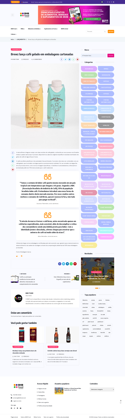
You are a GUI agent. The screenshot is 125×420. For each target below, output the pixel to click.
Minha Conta (42, 399)
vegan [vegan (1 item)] (84, 336)
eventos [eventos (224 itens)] (85, 311)
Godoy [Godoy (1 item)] (108, 311)
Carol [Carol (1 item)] (93, 303)
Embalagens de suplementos (89, 118)
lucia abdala (89, 161)
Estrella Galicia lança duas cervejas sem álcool (62, 351)
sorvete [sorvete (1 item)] (109, 325)
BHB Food (13, 29)
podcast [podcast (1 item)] (94, 325)
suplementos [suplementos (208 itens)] (86, 329)
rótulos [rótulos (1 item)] (101, 325)
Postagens (41, 395)
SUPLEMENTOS (106, 230)
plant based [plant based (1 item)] (85, 325)
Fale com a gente (43, 402)
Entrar (111, 31)
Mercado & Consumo (89, 169)
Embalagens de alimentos (106, 110)
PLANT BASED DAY (89, 216)
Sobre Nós (41, 392)
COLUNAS (89, 94)
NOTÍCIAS (106, 193)
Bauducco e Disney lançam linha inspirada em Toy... (44, 2)
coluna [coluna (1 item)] (93, 307)
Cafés (106, 81)
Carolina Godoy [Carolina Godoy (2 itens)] (101, 303)
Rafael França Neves (106, 223)
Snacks (89, 230)
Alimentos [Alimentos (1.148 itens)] (85, 300)
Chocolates (106, 87)
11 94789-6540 (16, 395)
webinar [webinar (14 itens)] (99, 336)
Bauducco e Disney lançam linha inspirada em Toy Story (96, 277)
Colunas (13, 34)
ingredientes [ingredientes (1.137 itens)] (86, 314)
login (24, 316)
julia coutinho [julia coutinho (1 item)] (86, 318)
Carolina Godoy (89, 87)
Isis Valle (89, 140)
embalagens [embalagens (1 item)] (101, 307)
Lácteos (89, 146)
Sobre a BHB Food (26, 417)
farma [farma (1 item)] (91, 311)
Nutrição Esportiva (89, 209)
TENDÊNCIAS (106, 237)
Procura (111, 55)
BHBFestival (64, 29)
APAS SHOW (89, 75)
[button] (96, 288)
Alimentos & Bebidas (34, 29)
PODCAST (106, 216)
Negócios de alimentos (89, 185)
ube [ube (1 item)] (109, 332)
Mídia (22, 29)
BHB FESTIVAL (89, 81)
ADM (106, 69)
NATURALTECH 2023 (89, 177)
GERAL (106, 125)
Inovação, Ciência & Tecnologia (89, 133)
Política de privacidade (45, 406)
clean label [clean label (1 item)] (85, 307)
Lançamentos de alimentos (89, 154)
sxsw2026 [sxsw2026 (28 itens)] (107, 329)
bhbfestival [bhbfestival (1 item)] (85, 303)
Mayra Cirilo (106, 161)
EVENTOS (106, 117)
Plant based (106, 207)
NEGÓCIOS (106, 176)
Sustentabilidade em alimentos (89, 238)
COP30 (106, 94)
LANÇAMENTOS (21, 39)
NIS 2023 (89, 193)
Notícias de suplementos (106, 200)
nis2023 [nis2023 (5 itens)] (95, 318)
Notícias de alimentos (89, 200)
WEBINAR (89, 245)
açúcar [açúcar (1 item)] (100, 300)
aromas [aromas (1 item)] (93, 300)
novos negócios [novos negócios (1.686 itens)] (104, 318)
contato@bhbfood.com (18, 398)
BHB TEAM (17, 356)
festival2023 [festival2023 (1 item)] (100, 311)
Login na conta (16, 401)
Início (12, 39)
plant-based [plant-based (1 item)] (91, 321)
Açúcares (89, 69)
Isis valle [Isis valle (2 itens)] (103, 314)
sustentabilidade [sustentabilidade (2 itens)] (97, 329)
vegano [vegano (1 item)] (91, 336)
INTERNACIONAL (106, 131)
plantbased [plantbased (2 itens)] (100, 321)
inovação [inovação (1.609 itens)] (95, 314)
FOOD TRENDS (89, 125)
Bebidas (106, 75)
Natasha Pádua (106, 167)
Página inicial (42, 388)
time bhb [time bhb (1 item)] (102, 332)
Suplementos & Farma (50, 29)
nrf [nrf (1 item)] (83, 321)
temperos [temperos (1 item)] (85, 332)
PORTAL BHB (89, 222)
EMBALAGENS (89, 108)
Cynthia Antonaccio (89, 101)
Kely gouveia (106, 140)
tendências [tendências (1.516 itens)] (94, 332)
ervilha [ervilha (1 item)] (109, 307)
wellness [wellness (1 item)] (106, 336)
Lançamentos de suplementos (106, 154)
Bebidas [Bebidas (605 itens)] (108, 300)
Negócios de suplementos (106, 185)
